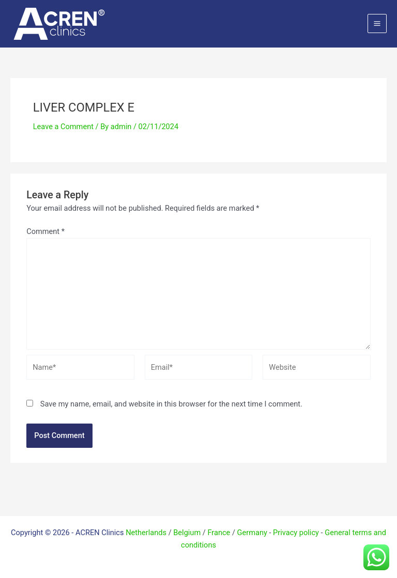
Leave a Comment (63, 126)
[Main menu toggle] (377, 23)
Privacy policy (296, 532)
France (218, 532)
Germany (252, 532)
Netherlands (146, 532)
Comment (45, 231)
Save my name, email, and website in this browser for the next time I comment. (171, 404)
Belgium (187, 532)
